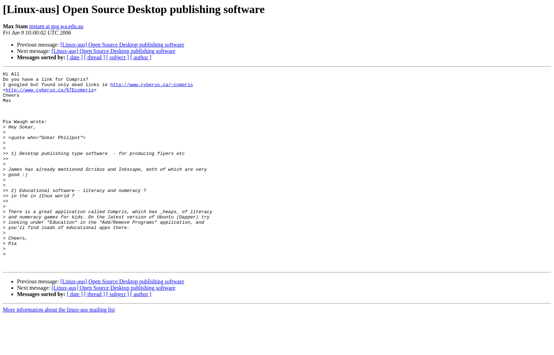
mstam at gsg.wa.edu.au (56, 26)
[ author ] (141, 57)
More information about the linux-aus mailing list (59, 349)
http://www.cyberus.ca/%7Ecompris (50, 94)
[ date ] (75, 57)
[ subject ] (117, 57)
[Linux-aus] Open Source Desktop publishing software (122, 45)
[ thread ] (94, 57)
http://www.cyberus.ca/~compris (151, 87)
